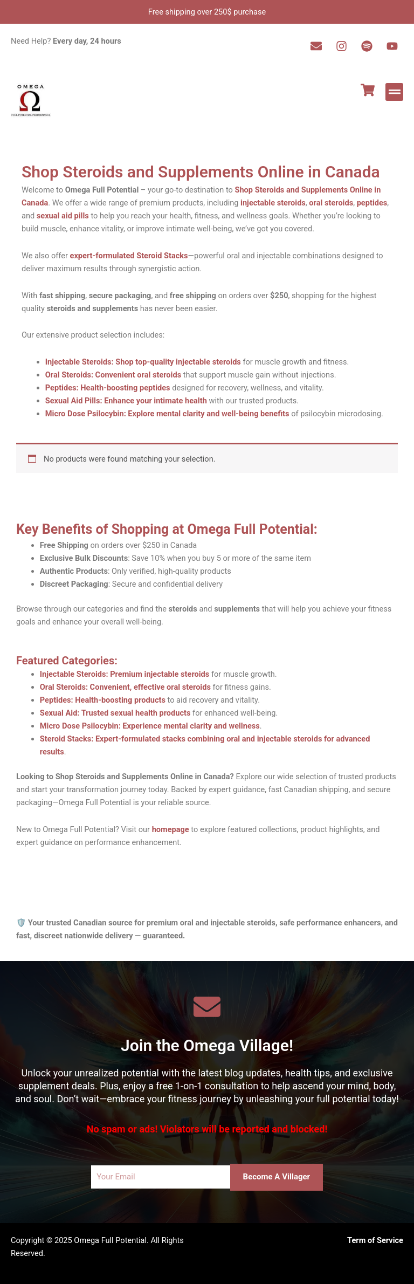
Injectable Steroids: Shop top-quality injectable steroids (143, 362)
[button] (394, 92)
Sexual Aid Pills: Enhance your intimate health (126, 401)
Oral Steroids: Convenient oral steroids (113, 375)
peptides (372, 203)
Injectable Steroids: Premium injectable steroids (125, 674)
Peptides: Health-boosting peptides (107, 388)
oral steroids (331, 203)
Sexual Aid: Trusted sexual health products (115, 713)
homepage (170, 829)
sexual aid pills (63, 216)
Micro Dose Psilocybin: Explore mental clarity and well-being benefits (167, 413)
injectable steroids (273, 203)
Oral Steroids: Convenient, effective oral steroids (125, 687)
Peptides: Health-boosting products (102, 700)
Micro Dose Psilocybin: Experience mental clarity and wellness (150, 726)
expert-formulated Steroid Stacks (129, 255)
